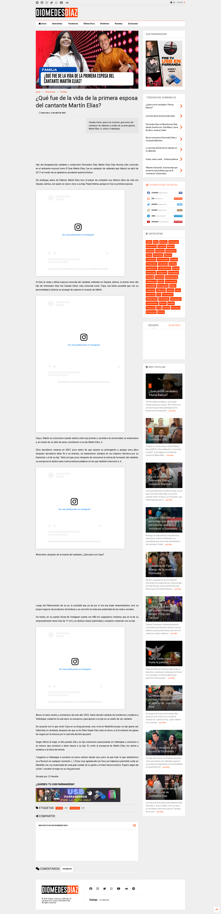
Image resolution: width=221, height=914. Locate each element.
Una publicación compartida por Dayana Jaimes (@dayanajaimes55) (78, 269)
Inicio (43, 23)
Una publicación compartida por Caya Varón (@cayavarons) (84, 382)
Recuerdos (50, 92)
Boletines (104, 23)
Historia (168, 255)
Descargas (151, 312)
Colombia (150, 294)
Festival (149, 277)
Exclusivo (160, 251)
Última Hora (89, 23)
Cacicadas (151, 286)
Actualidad (173, 273)
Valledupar (151, 281)
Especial (161, 246)
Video (149, 242)
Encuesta (175, 308)
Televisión (150, 259)
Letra (178, 290)
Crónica (172, 264)
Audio (160, 281)
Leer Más (172, 411)
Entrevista (158, 255)
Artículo (163, 242)
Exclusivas (133, 23)
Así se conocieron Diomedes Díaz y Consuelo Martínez (160, 480)
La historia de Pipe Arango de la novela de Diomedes (163, 569)
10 (150, 783)
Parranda (159, 277)
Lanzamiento (165, 268)
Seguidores (151, 268)
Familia (63, 92)
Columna (150, 290)
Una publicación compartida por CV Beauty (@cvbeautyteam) (75, 702)
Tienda (166, 308)
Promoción (164, 299)
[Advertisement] (134, 13)
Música (171, 246)
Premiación (168, 294)
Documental (170, 281)
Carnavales (176, 299)
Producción (151, 264)
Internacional (171, 277)
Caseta (170, 290)
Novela (176, 268)
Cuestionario (152, 303)
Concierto (163, 264)
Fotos (148, 255)
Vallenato (161, 290)
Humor (163, 303)
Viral (159, 308)
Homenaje (173, 242)
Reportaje (150, 273)
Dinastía (150, 251)
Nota (156, 242)
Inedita (171, 303)
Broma (161, 312)
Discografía (163, 286)
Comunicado (163, 259)
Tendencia (73, 23)
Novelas (118, 23)
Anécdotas (57, 23)
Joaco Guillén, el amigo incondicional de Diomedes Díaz (163, 792)
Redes (173, 286)
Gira (159, 294)
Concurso (150, 308)
